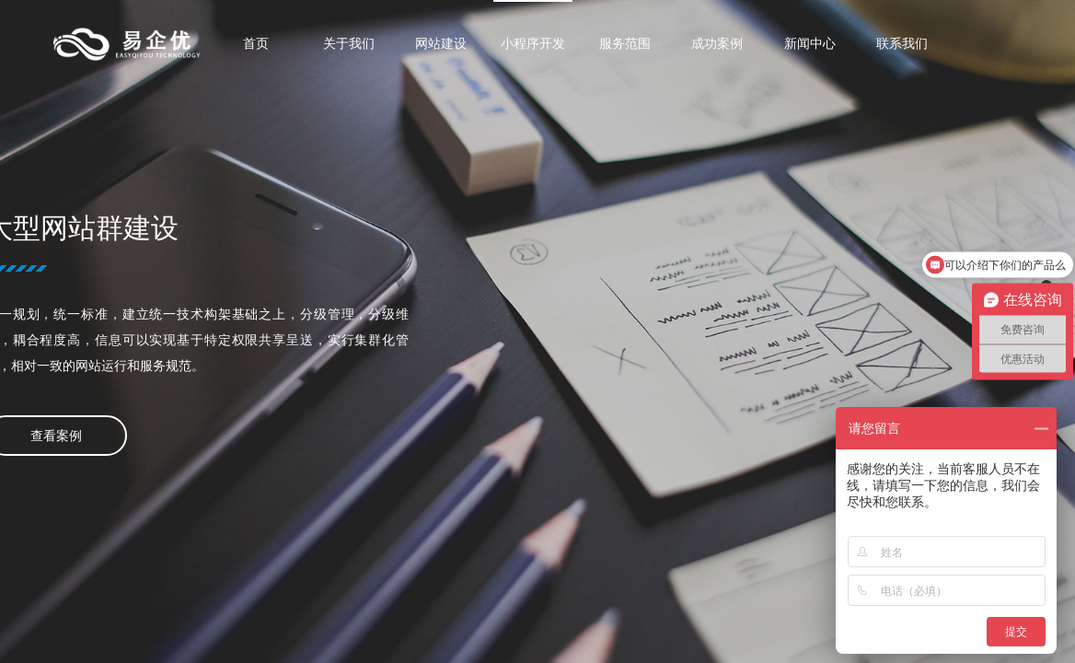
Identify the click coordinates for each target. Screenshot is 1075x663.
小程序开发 (533, 43)
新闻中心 (810, 43)
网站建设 (441, 43)
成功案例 (717, 43)
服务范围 (625, 43)
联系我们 (902, 43)
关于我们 (349, 43)
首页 (256, 43)
